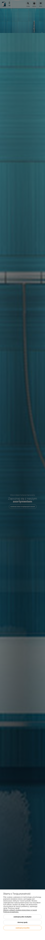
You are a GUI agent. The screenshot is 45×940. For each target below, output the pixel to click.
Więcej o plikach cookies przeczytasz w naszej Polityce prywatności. (20, 911)
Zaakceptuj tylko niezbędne (22, 917)
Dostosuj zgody (22, 922)
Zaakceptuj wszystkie (23, 928)
